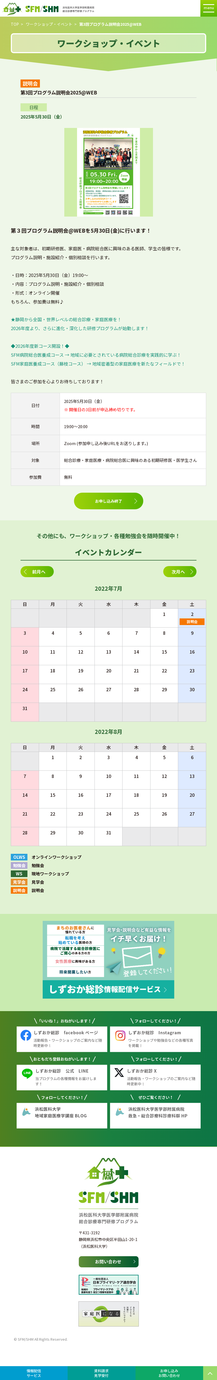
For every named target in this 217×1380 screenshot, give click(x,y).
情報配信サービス (34, 1373)
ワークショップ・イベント (49, 24)
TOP (15, 24)
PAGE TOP (210, 1373)
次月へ (178, 571)
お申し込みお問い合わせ (169, 1373)
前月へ (38, 571)
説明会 (192, 621)
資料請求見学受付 (101, 1373)
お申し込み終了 (108, 501)
